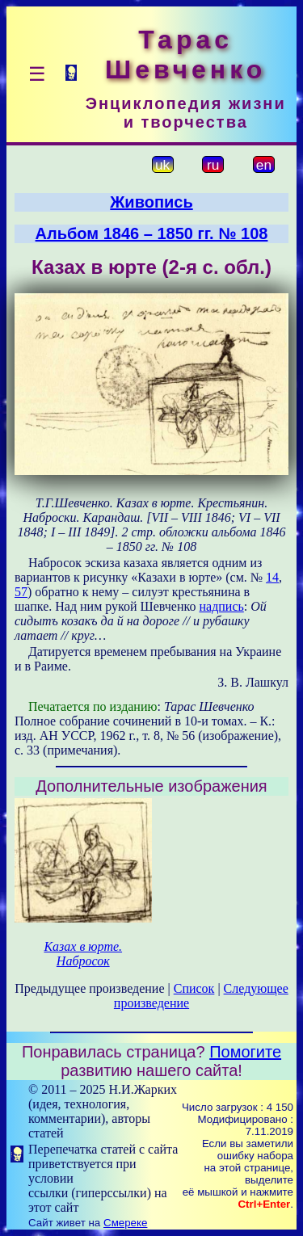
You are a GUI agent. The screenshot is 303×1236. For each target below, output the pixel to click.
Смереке (125, 1223)
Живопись (151, 202)
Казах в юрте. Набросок (83, 954)
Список (194, 988)
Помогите (245, 1052)
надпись (221, 606)
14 (272, 577)
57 (21, 592)
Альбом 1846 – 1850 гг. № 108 (152, 233)
